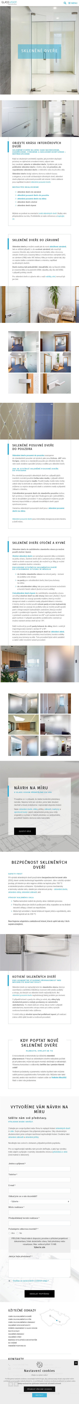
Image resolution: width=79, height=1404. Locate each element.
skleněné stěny (14, 892)
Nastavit (39, 1395)
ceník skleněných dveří (48, 213)
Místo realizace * (16, 1207)
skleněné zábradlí (29, 892)
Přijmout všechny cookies (39, 1389)
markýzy (55, 809)
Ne (20, 1233)
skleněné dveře (25, 809)
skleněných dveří (63, 1128)
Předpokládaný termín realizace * (23, 1218)
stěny (35, 809)
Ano (13, 1233)
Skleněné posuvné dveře (22, 519)
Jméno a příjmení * (17, 1163)
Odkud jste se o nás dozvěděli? (22, 1196)
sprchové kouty (20, 812)
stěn (12, 1131)
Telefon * (12, 1174)
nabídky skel (50, 276)
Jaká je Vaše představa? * (20, 1256)
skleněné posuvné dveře (40, 182)
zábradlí (47, 809)
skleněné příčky (32, 1137)
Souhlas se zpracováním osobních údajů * (31, 1281)
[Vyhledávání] (65, 3)
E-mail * (11, 1185)
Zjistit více (25, 831)
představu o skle (60, 1152)
